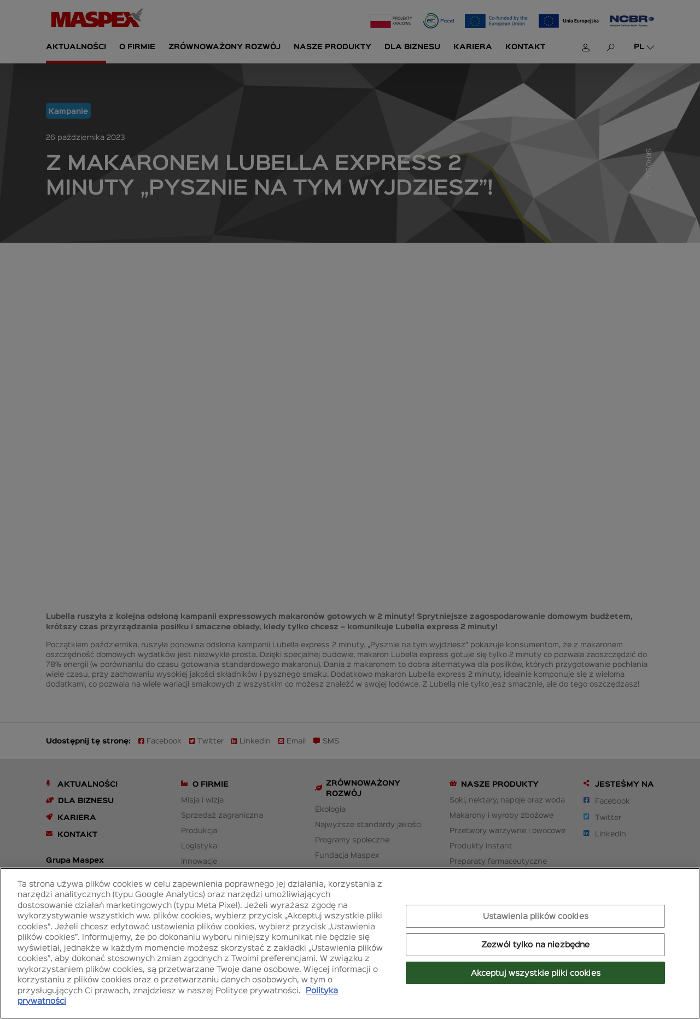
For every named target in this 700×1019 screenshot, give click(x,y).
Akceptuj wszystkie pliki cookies (535, 972)
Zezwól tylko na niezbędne (535, 944)
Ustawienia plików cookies (535, 915)
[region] (350, 943)
